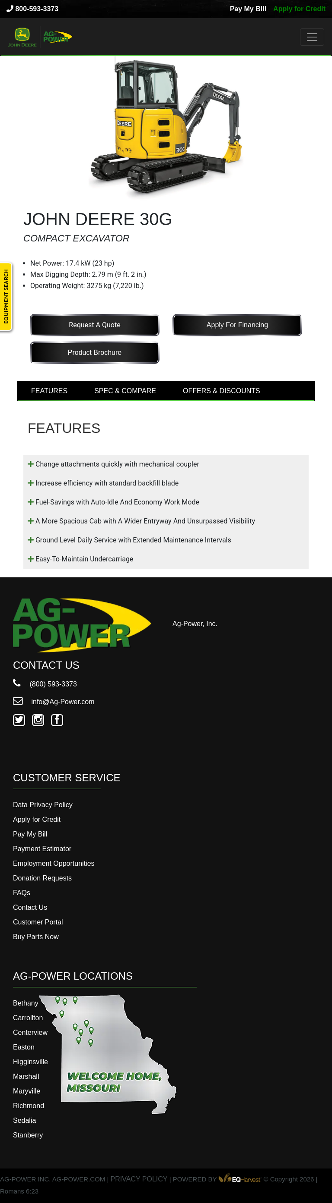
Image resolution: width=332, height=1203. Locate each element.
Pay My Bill (248, 9)
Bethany (25, 1003)
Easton (24, 1047)
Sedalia (24, 1120)
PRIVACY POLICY (139, 1179)
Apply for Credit (299, 9)
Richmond (28, 1105)
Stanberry (28, 1135)
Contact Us (30, 907)
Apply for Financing (237, 325)
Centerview (30, 1032)
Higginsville (30, 1061)
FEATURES (49, 391)
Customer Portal (38, 922)
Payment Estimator (42, 848)
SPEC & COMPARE (125, 391)
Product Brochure (95, 352)
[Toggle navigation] (312, 37)
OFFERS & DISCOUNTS (221, 391)
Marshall (26, 1076)
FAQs (21, 892)
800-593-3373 (32, 9)
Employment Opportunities (54, 863)
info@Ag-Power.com (54, 701)
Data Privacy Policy (43, 804)
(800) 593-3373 (45, 684)
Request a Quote (94, 325)
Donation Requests (42, 878)
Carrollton (28, 1017)
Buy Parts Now (36, 936)
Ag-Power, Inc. (194, 623)
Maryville (26, 1091)
